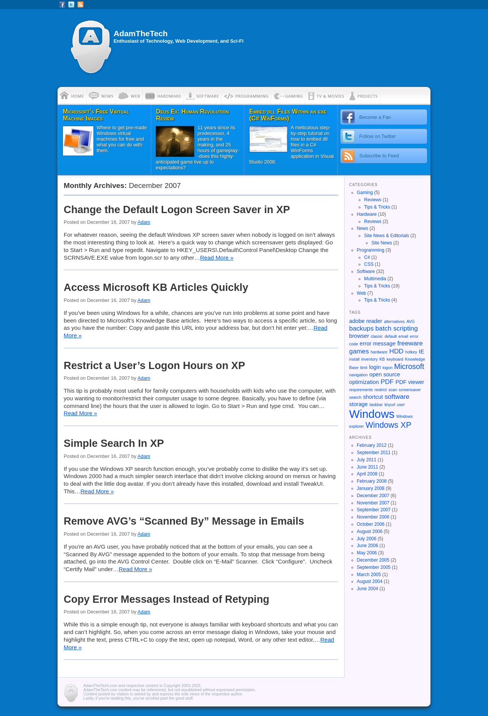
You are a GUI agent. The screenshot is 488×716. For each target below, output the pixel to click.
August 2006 (369, 531)
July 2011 (366, 459)
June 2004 (367, 588)
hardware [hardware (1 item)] (379, 352)
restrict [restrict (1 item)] (380, 389)
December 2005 (373, 560)
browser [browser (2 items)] (359, 336)
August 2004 (369, 581)
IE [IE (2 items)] (421, 351)
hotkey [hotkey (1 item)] (411, 352)
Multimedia (375, 278)
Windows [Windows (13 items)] (372, 414)
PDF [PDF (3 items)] (387, 381)
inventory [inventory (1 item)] (369, 359)
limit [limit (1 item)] (364, 367)
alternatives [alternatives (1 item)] (394, 321)
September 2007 (374, 509)
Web (361, 293)
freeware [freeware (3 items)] (410, 343)
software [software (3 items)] (397, 396)
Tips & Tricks (377, 207)
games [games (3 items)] (359, 351)
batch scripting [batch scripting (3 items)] (397, 328)
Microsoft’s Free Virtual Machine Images (96, 115)
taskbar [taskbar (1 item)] (376, 404)
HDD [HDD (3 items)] (396, 351)
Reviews (372, 199)
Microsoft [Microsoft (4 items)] (409, 366)
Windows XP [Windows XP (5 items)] (388, 425)
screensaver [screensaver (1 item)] (410, 389)
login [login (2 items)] (375, 367)
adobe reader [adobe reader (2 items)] (365, 321)
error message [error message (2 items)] (377, 343)
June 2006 (367, 545)
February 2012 (372, 445)
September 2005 (374, 567)
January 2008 (371, 488)
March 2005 (369, 574)
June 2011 (367, 467)
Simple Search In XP (114, 443)
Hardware (367, 214)
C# (367, 257)
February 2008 (372, 481)
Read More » (217, 257)
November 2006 (373, 517)
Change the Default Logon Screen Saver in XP (177, 209)
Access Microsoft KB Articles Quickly (156, 287)
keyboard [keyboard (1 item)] (395, 359)
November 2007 (373, 503)
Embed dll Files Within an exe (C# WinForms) (288, 115)
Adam (144, 222)
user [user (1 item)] (401, 404)
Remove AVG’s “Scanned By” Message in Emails (184, 521)
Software (366, 271)
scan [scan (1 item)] (392, 389)
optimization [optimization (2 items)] (364, 382)
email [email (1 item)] (403, 336)
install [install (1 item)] (354, 359)
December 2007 (373, 495)
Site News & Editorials (386, 235)
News (362, 228)
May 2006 (367, 552)
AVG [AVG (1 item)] (410, 321)
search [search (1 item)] (355, 397)
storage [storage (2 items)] (358, 404)
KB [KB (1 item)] (382, 359)
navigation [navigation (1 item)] (358, 374)
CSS (369, 264)
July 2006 (366, 538)
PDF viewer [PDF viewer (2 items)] (409, 382)
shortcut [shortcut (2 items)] (373, 397)
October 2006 (371, 524)
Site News (381, 243)
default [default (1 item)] (391, 336)
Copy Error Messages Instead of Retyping (166, 599)
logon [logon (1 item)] (387, 367)
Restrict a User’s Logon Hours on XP (154, 365)
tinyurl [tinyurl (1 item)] (389, 404)
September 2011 (374, 452)
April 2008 (367, 474)
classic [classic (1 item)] (377, 336)
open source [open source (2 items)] (384, 374)
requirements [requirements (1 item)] (361, 389)
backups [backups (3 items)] (361, 328)
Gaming (365, 192)
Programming (370, 250)
